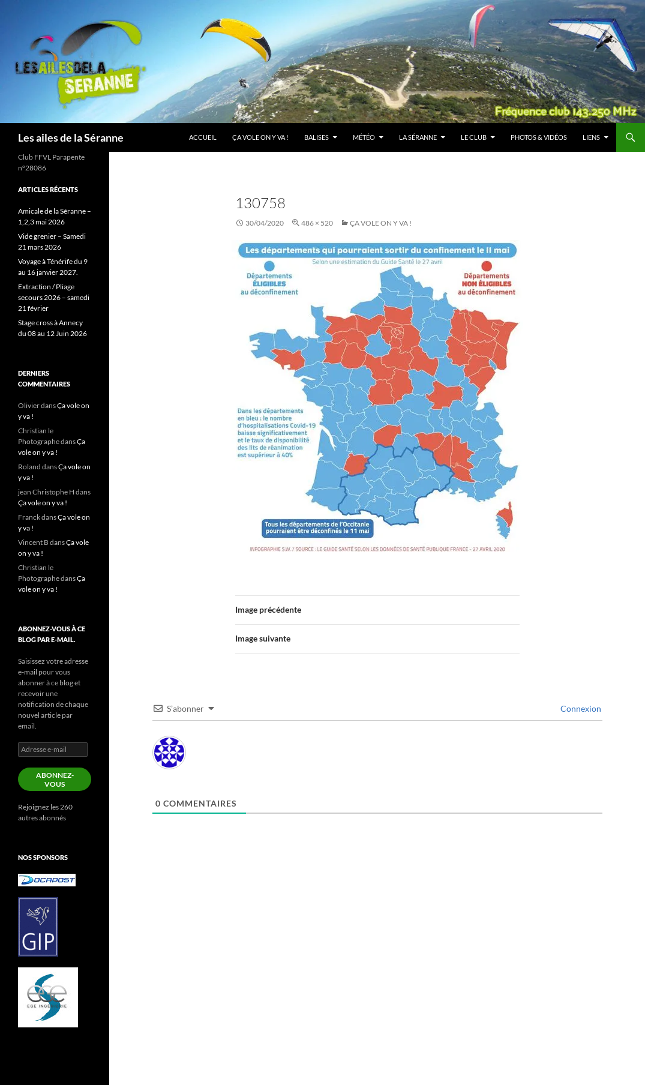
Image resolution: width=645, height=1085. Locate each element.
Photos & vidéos (539, 137)
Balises (316, 137)
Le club (474, 137)
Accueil (203, 137)
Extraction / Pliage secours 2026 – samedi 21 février (53, 297)
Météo (364, 137)
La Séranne (418, 137)
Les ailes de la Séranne (71, 137)
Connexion (580, 708)
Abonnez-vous (55, 780)
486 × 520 (317, 222)
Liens (591, 137)
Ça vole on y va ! (260, 137)
